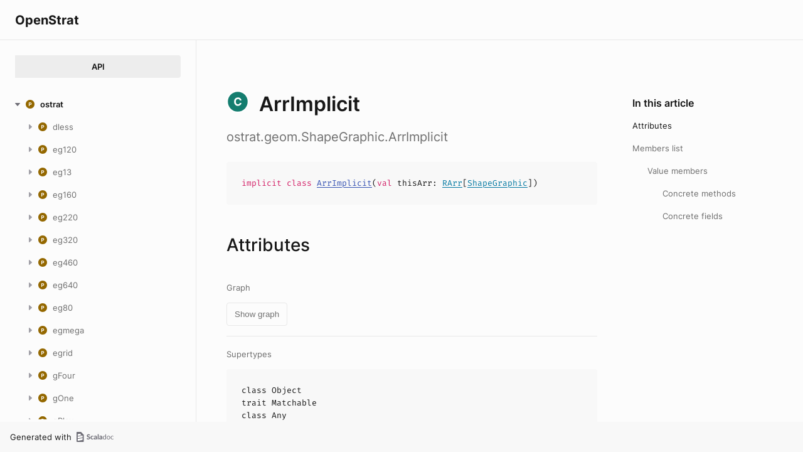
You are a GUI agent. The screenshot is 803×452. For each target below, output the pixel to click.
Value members (677, 171)
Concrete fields (692, 216)
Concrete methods (699, 193)
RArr (452, 183)
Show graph (257, 314)
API (98, 67)
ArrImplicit (344, 183)
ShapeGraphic (497, 183)
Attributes (652, 126)
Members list (657, 148)
